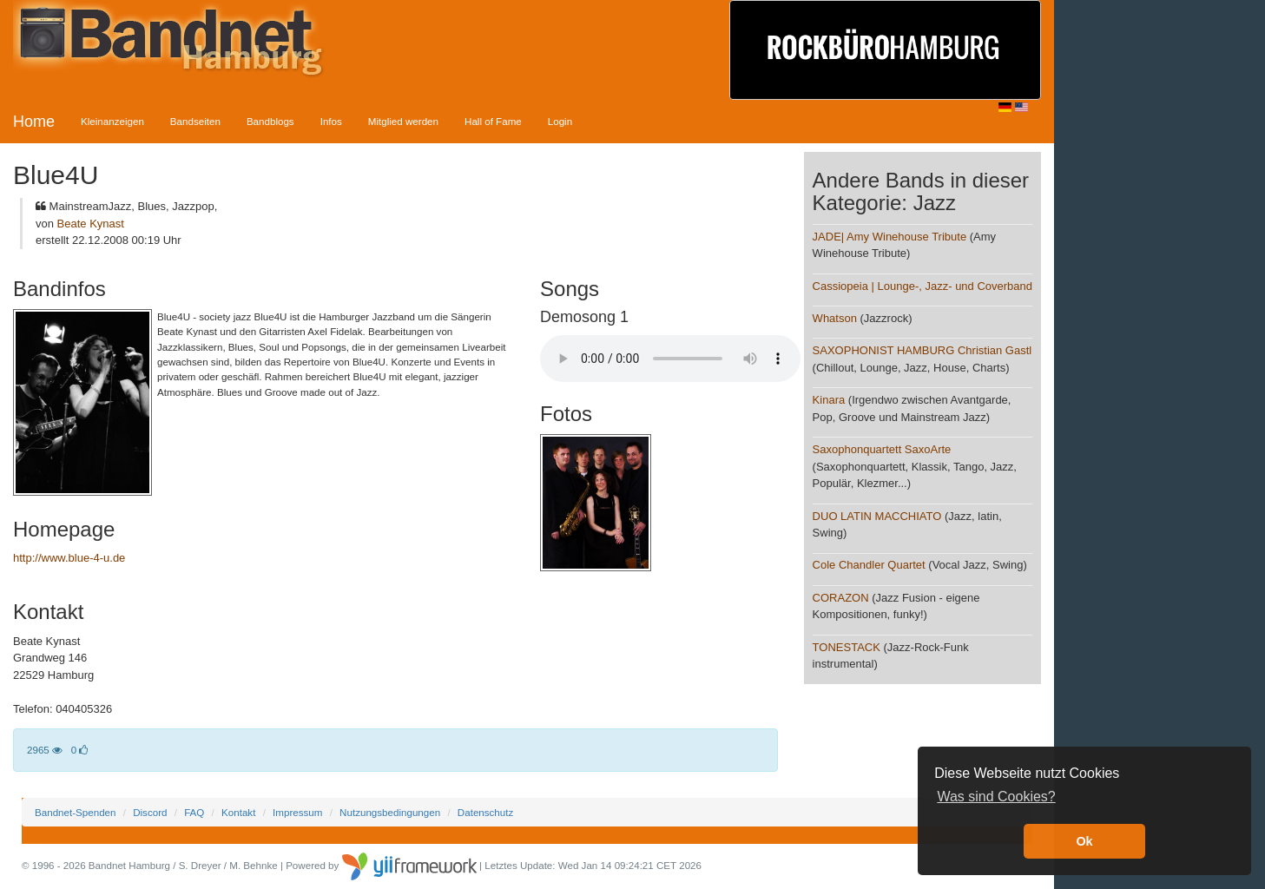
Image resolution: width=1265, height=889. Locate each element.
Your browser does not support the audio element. (670, 358)
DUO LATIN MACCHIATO (877, 516)
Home (34, 121)
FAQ (194, 812)
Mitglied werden (403, 121)
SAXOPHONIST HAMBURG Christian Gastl (922, 350)
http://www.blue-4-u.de (69, 557)
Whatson (835, 318)
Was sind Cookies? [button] (996, 796)
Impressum (297, 812)
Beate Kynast (90, 223)
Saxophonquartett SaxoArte (882, 449)
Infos (331, 121)
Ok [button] (1084, 841)
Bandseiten (195, 121)
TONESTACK (846, 647)
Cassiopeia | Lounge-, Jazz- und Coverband (922, 286)
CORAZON (841, 597)
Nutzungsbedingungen (389, 812)
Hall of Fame (493, 121)
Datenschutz (485, 812)
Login (560, 121)
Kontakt (238, 812)
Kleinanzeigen (112, 121)
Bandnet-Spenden (75, 812)
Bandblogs (270, 121)
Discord (150, 812)
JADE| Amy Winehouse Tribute (890, 236)
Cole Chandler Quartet (869, 564)
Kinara (829, 399)
